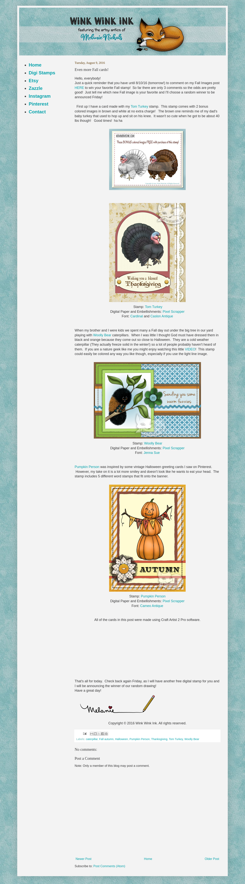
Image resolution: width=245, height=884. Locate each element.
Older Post (212, 858)
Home (148, 858)
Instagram (40, 96)
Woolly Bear (102, 335)
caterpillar (92, 739)
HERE (79, 88)
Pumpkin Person (87, 467)
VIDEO (190, 349)
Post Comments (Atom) (109, 866)
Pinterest (38, 103)
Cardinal (136, 316)
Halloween (121, 739)
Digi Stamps (42, 72)
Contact (37, 111)
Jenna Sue (152, 453)
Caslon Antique (161, 316)
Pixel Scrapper (174, 312)
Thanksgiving (159, 739)
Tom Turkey (139, 106)
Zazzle (35, 88)
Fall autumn (106, 739)
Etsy (33, 80)
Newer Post (83, 858)
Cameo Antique (151, 606)
